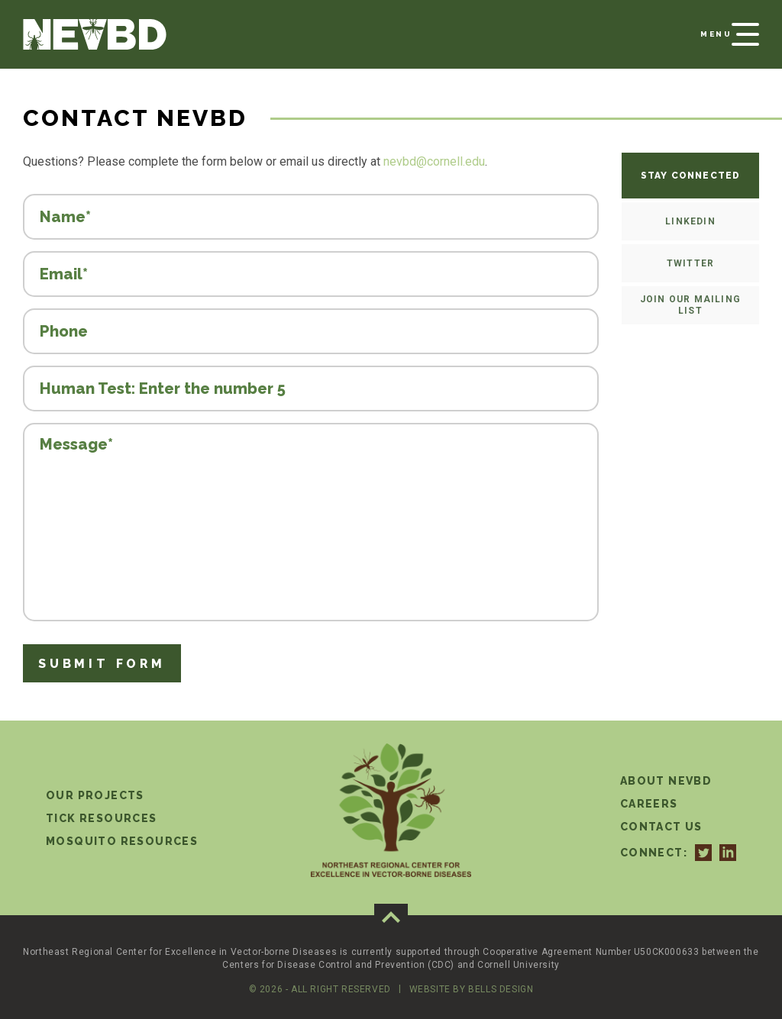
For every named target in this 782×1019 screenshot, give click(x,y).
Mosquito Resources (122, 841)
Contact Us (661, 827)
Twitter (690, 263)
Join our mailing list (690, 305)
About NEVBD (666, 781)
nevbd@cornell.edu (434, 161)
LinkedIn (690, 221)
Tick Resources (101, 818)
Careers (649, 804)
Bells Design (500, 989)
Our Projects (95, 795)
